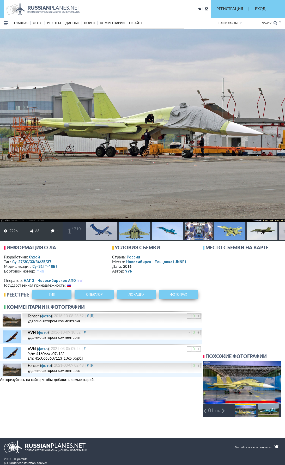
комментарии (112, 23)
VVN (128, 271)
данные (72, 23)
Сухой (34, 257)
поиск (89, 23)
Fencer (33, 315)
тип (40, 271)
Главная (21, 23)
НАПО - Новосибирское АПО (50, 280)
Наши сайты (228, 23)
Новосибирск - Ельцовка (156, 261)
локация (136, 295)
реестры (54, 23)
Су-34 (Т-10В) (44, 266)
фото (38, 23)
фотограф (178, 295)
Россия (133, 257)
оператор (94, 295)
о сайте (136, 23)
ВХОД (260, 9)
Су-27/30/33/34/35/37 (31, 261)
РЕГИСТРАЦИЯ (229, 9)
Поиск (269, 23)
